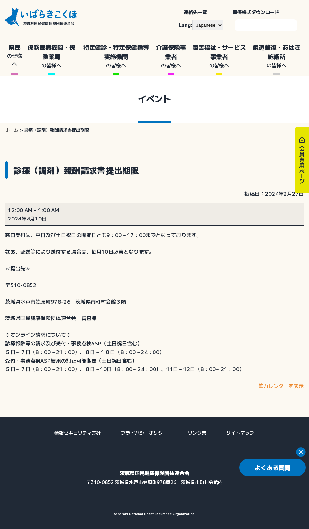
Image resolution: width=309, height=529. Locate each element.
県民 (14, 55)
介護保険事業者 (170, 56)
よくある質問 (272, 467)
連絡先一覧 (195, 12)
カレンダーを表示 (283, 385)
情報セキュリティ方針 (77, 432)
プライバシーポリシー (144, 432)
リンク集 (197, 432)
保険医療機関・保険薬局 (51, 56)
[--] (207, 25)
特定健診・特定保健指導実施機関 (116, 56)
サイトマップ (240, 432)
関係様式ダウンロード (256, 12)
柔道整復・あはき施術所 (276, 56)
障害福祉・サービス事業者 (219, 56)
